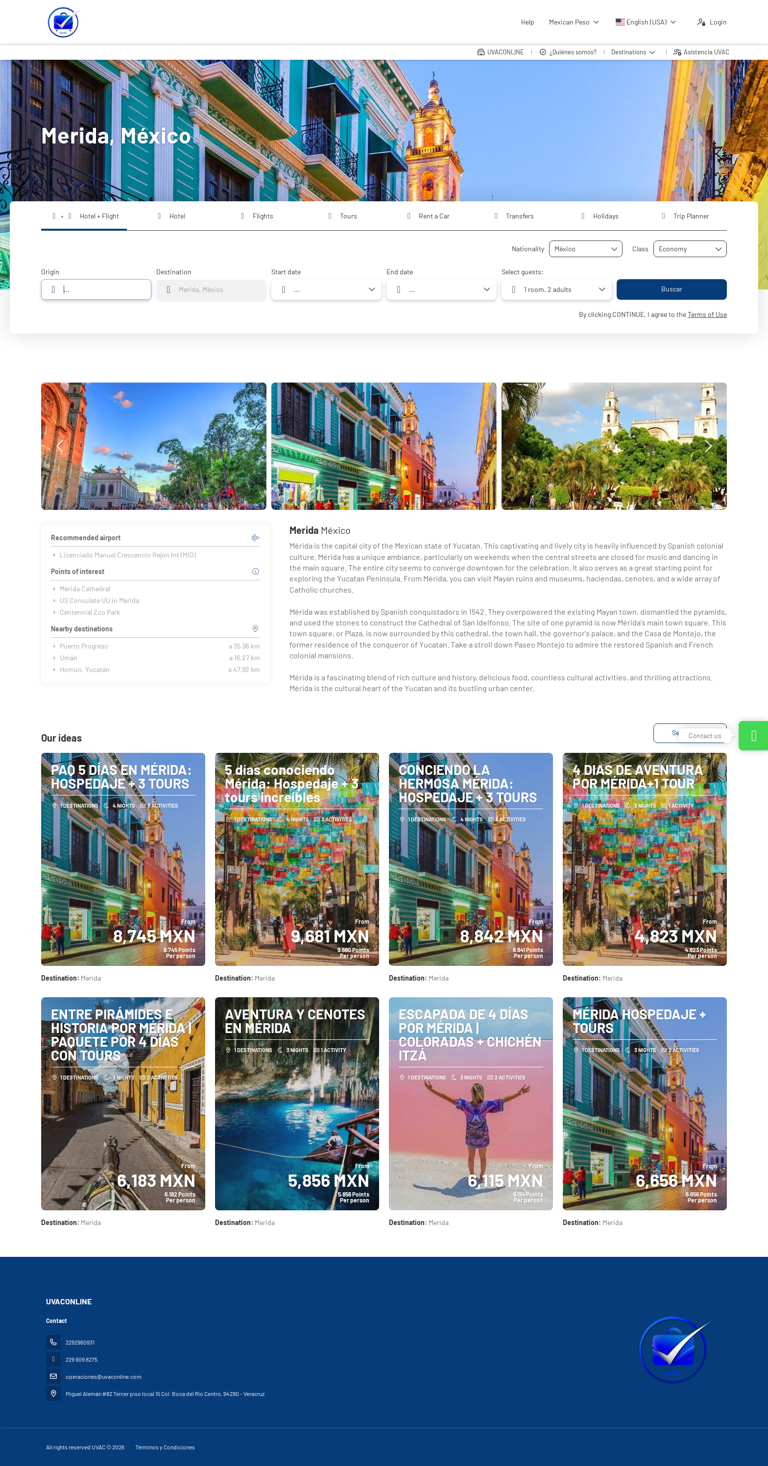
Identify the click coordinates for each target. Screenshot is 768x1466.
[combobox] (578, 249)
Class (640, 248)
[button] (61, 446)
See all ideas (690, 732)
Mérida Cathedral (80, 588)
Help (527, 22)
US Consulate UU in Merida (95, 600)
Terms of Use (707, 314)
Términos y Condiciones (165, 1446)
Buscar (671, 289)
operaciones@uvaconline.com (104, 1376)
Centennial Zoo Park (85, 612)
